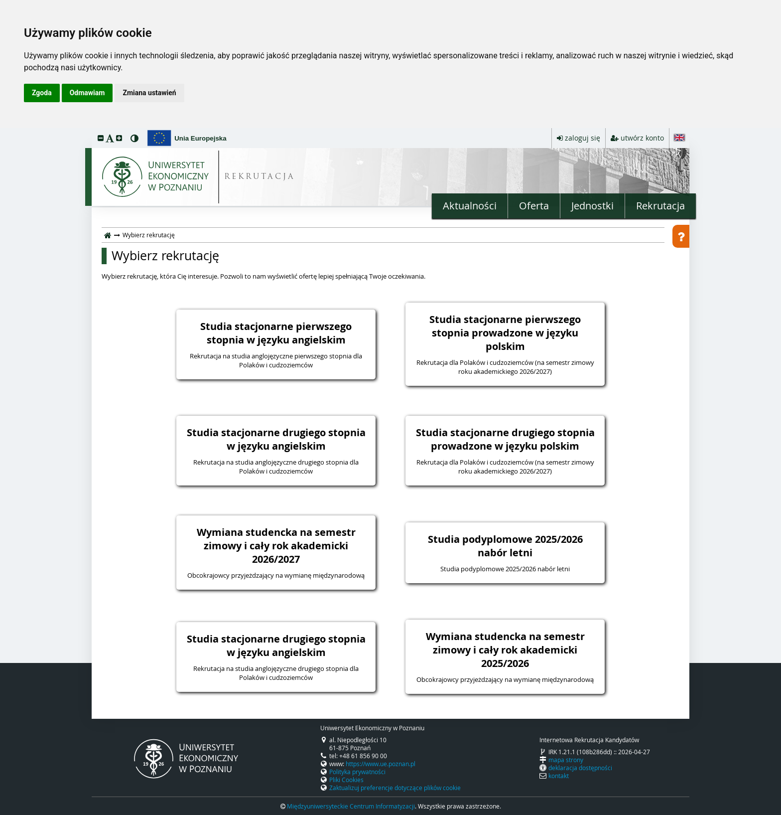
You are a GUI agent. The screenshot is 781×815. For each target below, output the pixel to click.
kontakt (558, 776)
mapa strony (565, 760)
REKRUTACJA (259, 177)
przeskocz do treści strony (2, 130)
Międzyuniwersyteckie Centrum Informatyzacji (351, 806)
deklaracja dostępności (580, 768)
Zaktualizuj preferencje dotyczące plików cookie (395, 788)
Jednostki (592, 205)
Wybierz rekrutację (165, 256)
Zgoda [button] (42, 93)
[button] (101, 138)
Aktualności (470, 205)
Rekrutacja (660, 205)
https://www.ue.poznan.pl (380, 764)
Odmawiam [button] (87, 93)
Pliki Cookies (346, 780)
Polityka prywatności (357, 772)
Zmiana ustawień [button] (149, 93)
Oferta (534, 205)
